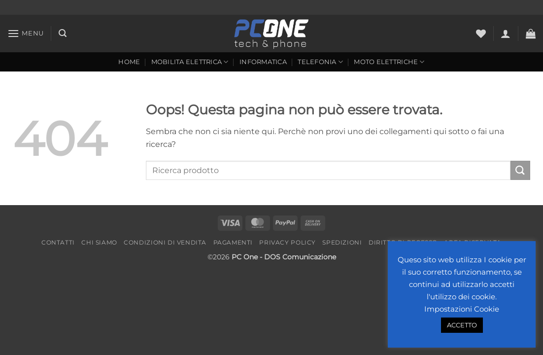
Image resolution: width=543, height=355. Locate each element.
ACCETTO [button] (462, 325)
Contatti (58, 242)
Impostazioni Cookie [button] (461, 309)
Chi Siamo (99, 242)
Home (129, 62)
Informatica (263, 62)
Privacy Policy (287, 242)
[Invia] (520, 170)
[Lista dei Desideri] (481, 33)
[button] (25, 33)
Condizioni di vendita (165, 242)
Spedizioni (342, 242)
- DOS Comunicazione (298, 256)
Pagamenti (233, 242)
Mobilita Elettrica (190, 62)
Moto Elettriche (389, 62)
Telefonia (320, 62)
